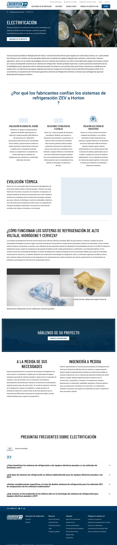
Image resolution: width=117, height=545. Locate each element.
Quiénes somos (71, 6)
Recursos (58, 6)
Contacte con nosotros (58, 333)
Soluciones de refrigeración (41, 6)
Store (106, 6)
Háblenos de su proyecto (18, 39)
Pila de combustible (21, 444)
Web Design (102, 543)
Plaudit (108, 543)
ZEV (10, 444)
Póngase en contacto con (89, 6)
